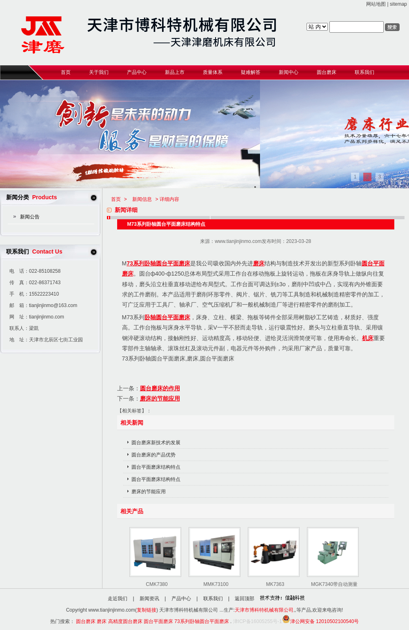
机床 (367, 338)
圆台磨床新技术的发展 (155, 442)
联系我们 (213, 598)
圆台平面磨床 (158, 621)
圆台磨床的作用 (160, 388)
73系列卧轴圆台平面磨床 (158, 263)
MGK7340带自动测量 (334, 584)
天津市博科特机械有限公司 (264, 610)
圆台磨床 (86, 621)
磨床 (259, 263)
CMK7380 (156, 584)
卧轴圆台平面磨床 (167, 317)
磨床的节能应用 (160, 398)
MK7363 (275, 584)
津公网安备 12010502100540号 (320, 621)
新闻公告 (30, 217)
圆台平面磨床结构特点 (155, 467)
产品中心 (181, 598)
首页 (116, 199)
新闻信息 (142, 199)
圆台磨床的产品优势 (153, 455)
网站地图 (376, 4)
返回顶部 (244, 598)
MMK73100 (215, 584)
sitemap (398, 4)
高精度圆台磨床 (125, 621)
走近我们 (117, 598)
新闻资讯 (149, 598)
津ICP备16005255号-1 (257, 621)
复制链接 (146, 610)
